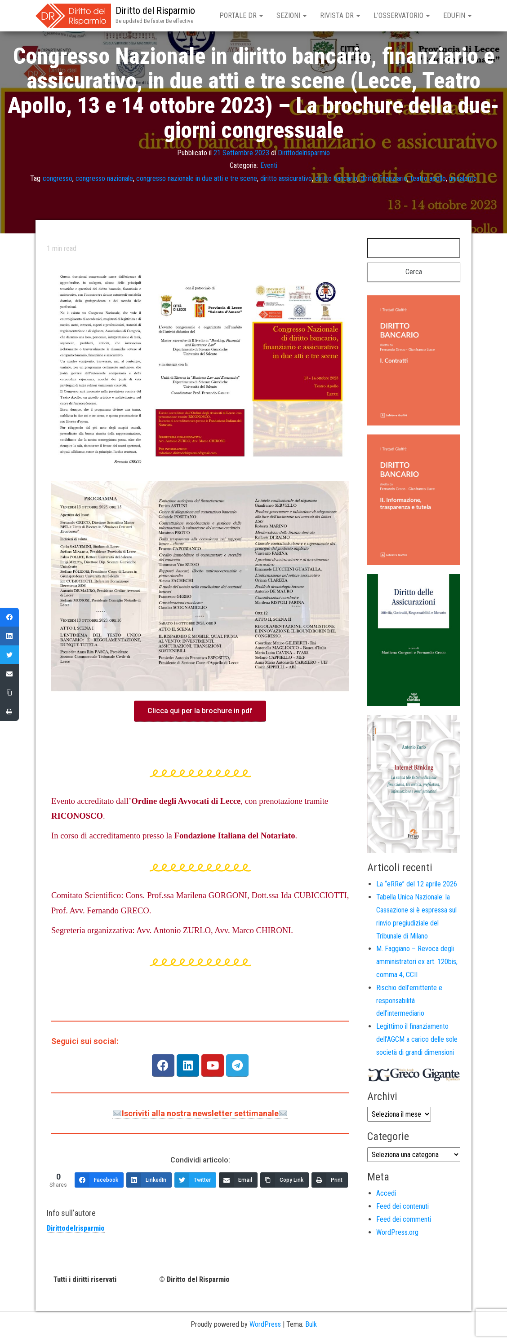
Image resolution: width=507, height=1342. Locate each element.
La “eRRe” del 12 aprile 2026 (416, 884)
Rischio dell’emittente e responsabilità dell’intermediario (409, 1000)
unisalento (463, 178)
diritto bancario (336, 178)
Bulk (311, 1324)
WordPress (265, 1324)
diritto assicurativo (286, 178)
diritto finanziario (383, 178)
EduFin (457, 15)
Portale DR (241, 15)
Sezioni (291, 15)
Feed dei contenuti (402, 1206)
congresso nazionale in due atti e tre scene (196, 178)
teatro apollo (428, 178)
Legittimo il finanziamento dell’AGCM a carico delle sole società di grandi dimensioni (417, 1039)
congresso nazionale (104, 178)
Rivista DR (340, 15)
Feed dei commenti (403, 1219)
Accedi (386, 1193)
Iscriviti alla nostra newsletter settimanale (200, 1113)
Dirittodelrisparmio (304, 153)
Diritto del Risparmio (155, 10)
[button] (200, 711)
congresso (57, 178)
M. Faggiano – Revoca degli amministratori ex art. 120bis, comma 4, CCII (417, 961)
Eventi (268, 165)
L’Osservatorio (402, 15)
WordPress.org (397, 1232)
